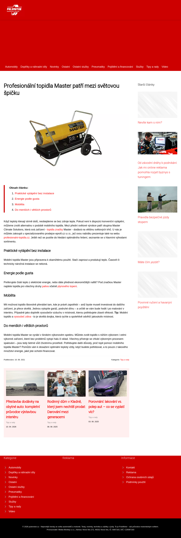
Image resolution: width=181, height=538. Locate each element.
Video (165, 66)
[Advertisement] (90, 43)
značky (59, 229)
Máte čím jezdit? (148, 262)
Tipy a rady (152, 66)
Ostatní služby (81, 66)
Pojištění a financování (120, 66)
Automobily (11, 66)
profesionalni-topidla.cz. (17, 237)
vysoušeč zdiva (22, 316)
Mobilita (19, 204)
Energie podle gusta (27, 198)
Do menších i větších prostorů (33, 209)
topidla (51, 229)
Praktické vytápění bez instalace (34, 193)
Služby (140, 66)
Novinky (54, 66)
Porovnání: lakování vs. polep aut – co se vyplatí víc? (106, 407)
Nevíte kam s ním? (150, 122)
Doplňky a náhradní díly (34, 66)
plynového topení (67, 286)
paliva (45, 286)
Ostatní (66, 66)
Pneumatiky (98, 66)
